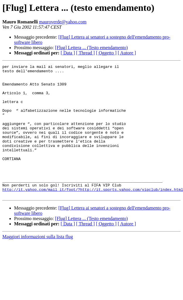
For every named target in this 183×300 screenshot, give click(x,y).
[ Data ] (68, 52)
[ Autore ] (127, 52)
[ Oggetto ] (106, 52)
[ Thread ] (85, 52)
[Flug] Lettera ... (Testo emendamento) (91, 47)
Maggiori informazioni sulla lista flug (37, 262)
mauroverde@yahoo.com (63, 21)
